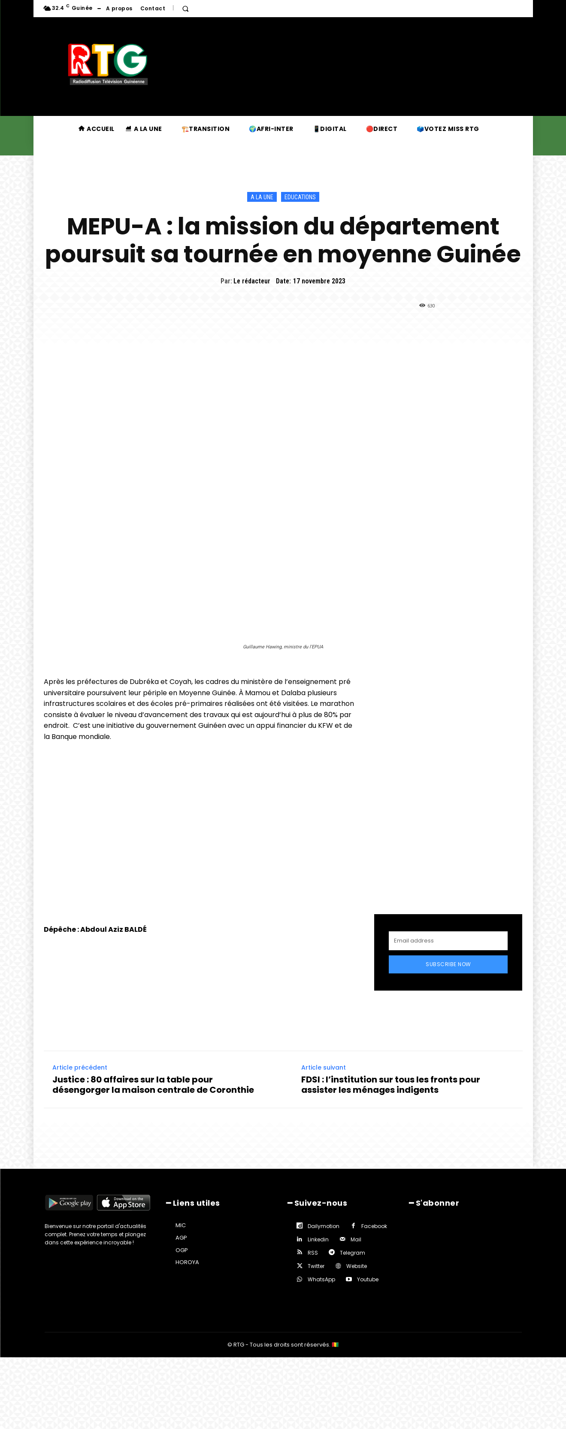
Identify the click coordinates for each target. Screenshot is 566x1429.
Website (356, 1266)
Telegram (352, 1252)
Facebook (374, 1226)
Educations (300, 197)
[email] (448, 940)
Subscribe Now (448, 964)
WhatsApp (321, 1279)
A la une (262, 197)
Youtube (367, 1279)
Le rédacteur (251, 281)
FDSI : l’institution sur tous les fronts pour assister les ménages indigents (390, 1084)
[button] (185, 8)
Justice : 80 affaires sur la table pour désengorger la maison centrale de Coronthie (153, 1084)
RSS (313, 1252)
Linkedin (318, 1239)
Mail (356, 1239)
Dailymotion (323, 1226)
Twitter (316, 1266)
